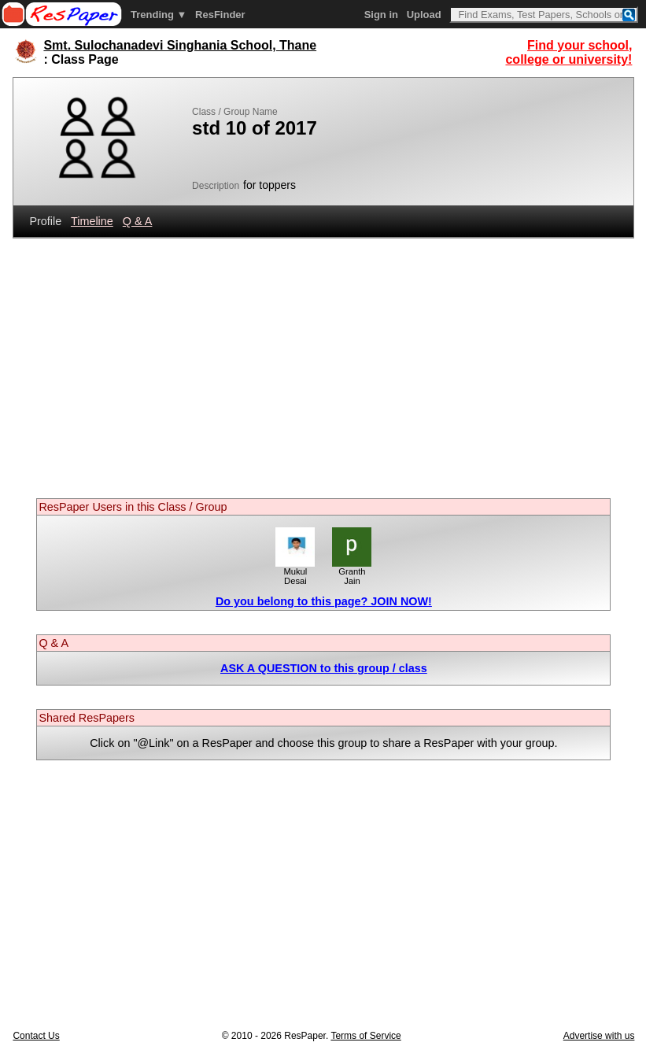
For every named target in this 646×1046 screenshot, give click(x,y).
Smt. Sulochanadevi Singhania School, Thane (179, 45)
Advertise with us (599, 1035)
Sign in (381, 14)
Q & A (138, 221)
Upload (424, 14)
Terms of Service (365, 1035)
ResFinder (220, 14)
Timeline (92, 221)
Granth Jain (351, 572)
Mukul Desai (295, 572)
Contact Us (36, 1035)
